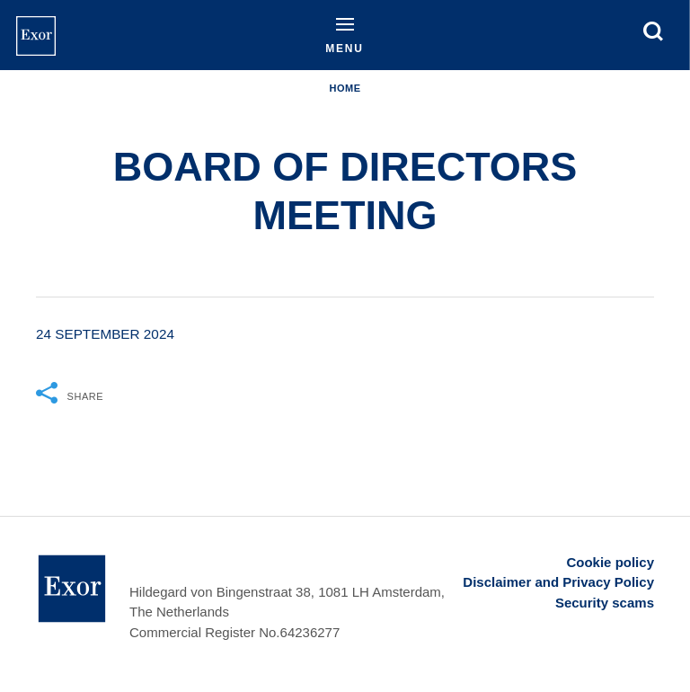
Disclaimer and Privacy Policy (558, 582)
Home (344, 88)
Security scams (604, 602)
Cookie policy (610, 562)
